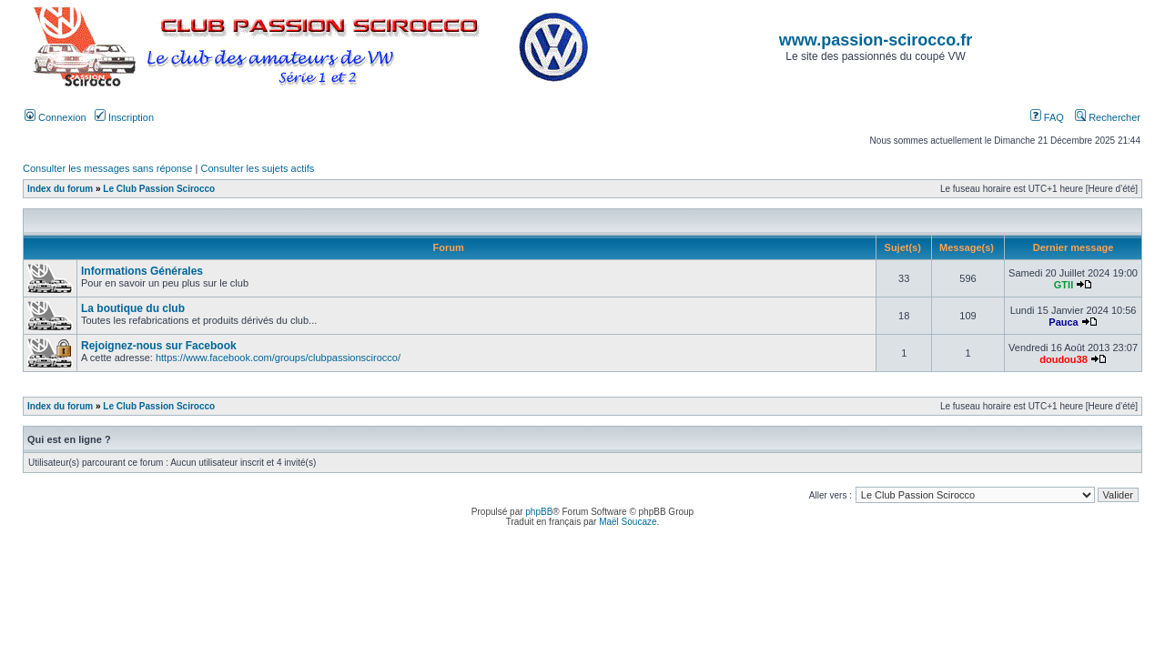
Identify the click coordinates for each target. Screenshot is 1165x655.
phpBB (538, 512)
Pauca (1063, 322)
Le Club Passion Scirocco (159, 189)
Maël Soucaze (627, 522)
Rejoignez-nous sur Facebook (159, 345)
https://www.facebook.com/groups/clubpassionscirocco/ (278, 357)
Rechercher (1107, 117)
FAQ (1047, 117)
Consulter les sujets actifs (257, 168)
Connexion (55, 117)
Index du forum (60, 189)
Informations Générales (142, 271)
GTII (1063, 284)
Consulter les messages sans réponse (107, 168)
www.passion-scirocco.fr (875, 40)
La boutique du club (133, 308)
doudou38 (1063, 359)
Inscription (124, 117)
